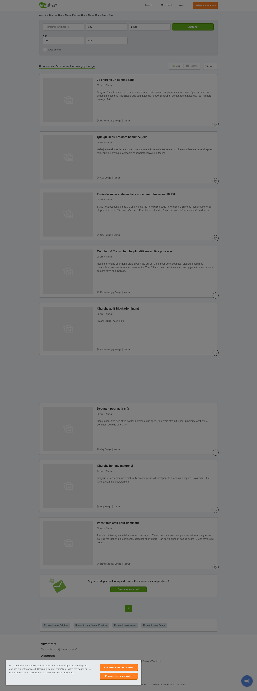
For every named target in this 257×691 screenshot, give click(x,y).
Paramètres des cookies (118, 676)
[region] (73, 672)
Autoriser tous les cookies (118, 667)
